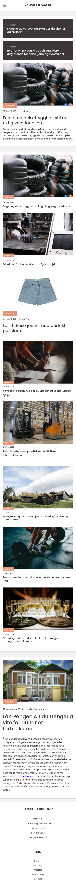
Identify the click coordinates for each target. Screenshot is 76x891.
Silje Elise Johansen (38, 709)
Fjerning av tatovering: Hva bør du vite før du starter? (36, 30)
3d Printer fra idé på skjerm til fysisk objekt (30, 264)
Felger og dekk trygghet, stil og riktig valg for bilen (35, 120)
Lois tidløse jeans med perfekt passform (34, 328)
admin (25, 111)
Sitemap (38, 878)
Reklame (38, 861)
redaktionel (10, 702)
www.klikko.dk (40, 837)
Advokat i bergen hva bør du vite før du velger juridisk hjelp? (37, 393)
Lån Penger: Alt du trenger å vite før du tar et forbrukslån (38, 722)
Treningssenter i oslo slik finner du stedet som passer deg (37, 579)
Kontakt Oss (38, 874)
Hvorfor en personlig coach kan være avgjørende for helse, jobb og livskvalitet (35, 52)
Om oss (38, 865)
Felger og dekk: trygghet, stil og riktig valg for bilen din (37, 206)
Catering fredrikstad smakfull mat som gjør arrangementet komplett (30, 640)
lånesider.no (26, 776)
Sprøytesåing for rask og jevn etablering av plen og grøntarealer (35, 518)
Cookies (38, 869)
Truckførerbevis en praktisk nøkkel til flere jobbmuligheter (29, 453)
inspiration (11, 25)
